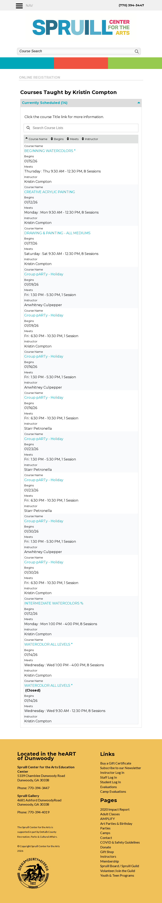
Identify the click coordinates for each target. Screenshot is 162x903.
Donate (105, 847)
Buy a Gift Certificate (115, 763)
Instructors (108, 856)
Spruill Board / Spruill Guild (119, 866)
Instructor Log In (112, 772)
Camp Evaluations (113, 791)
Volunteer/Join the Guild (117, 871)
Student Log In (110, 782)
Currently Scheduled (45, 103)
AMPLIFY (107, 819)
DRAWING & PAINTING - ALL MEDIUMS (57, 233)
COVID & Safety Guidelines (120, 842)
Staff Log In (108, 777)
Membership (109, 861)
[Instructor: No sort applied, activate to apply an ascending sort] (90, 139)
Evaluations (108, 787)
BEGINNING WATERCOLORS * (50, 151)
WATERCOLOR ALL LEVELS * (48, 644)
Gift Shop (107, 852)
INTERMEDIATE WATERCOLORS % (53, 603)
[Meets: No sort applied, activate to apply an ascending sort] (72, 139)
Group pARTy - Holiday (43, 274)
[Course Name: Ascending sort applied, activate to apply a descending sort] (36, 139)
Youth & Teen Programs (117, 875)
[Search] (136, 51)
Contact (106, 838)
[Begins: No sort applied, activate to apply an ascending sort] (57, 139)
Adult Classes (110, 814)
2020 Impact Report (115, 809)
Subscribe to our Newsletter (120, 768)
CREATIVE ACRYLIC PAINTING (49, 192)
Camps (105, 833)
